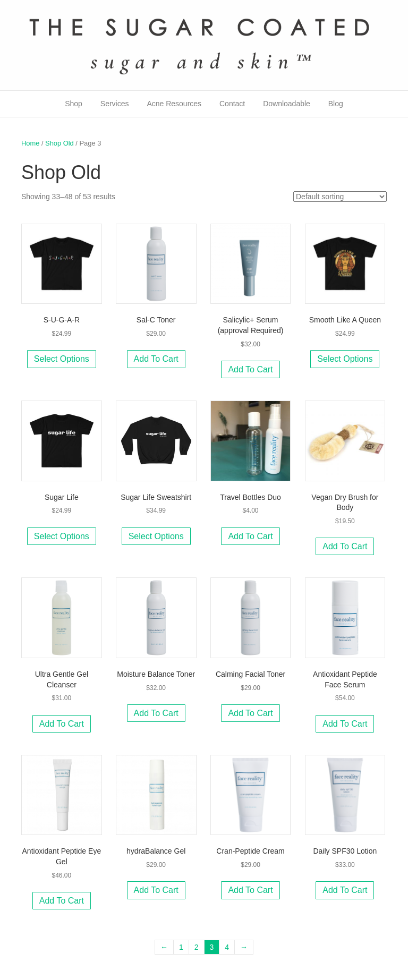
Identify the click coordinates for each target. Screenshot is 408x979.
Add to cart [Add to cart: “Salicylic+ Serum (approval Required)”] (250, 369)
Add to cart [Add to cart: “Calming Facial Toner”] (250, 713)
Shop (73, 103)
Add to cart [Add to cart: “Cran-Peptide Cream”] (250, 890)
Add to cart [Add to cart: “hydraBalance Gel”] (156, 890)
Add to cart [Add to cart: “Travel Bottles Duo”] (250, 536)
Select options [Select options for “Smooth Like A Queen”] (344, 358)
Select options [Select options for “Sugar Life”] (61, 536)
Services (114, 103)
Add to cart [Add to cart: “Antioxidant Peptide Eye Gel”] (61, 900)
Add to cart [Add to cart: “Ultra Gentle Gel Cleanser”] (61, 723)
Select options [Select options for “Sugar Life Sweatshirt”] (156, 536)
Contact (232, 103)
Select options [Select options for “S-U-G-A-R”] (61, 358)
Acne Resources (174, 103)
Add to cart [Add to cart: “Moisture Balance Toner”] (156, 713)
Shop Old (59, 143)
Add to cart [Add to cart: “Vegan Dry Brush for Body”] (344, 546)
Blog (335, 103)
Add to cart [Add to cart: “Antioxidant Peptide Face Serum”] (344, 723)
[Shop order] (340, 196)
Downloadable (286, 103)
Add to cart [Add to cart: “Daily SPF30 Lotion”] (344, 890)
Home (30, 143)
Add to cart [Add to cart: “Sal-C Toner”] (156, 358)
